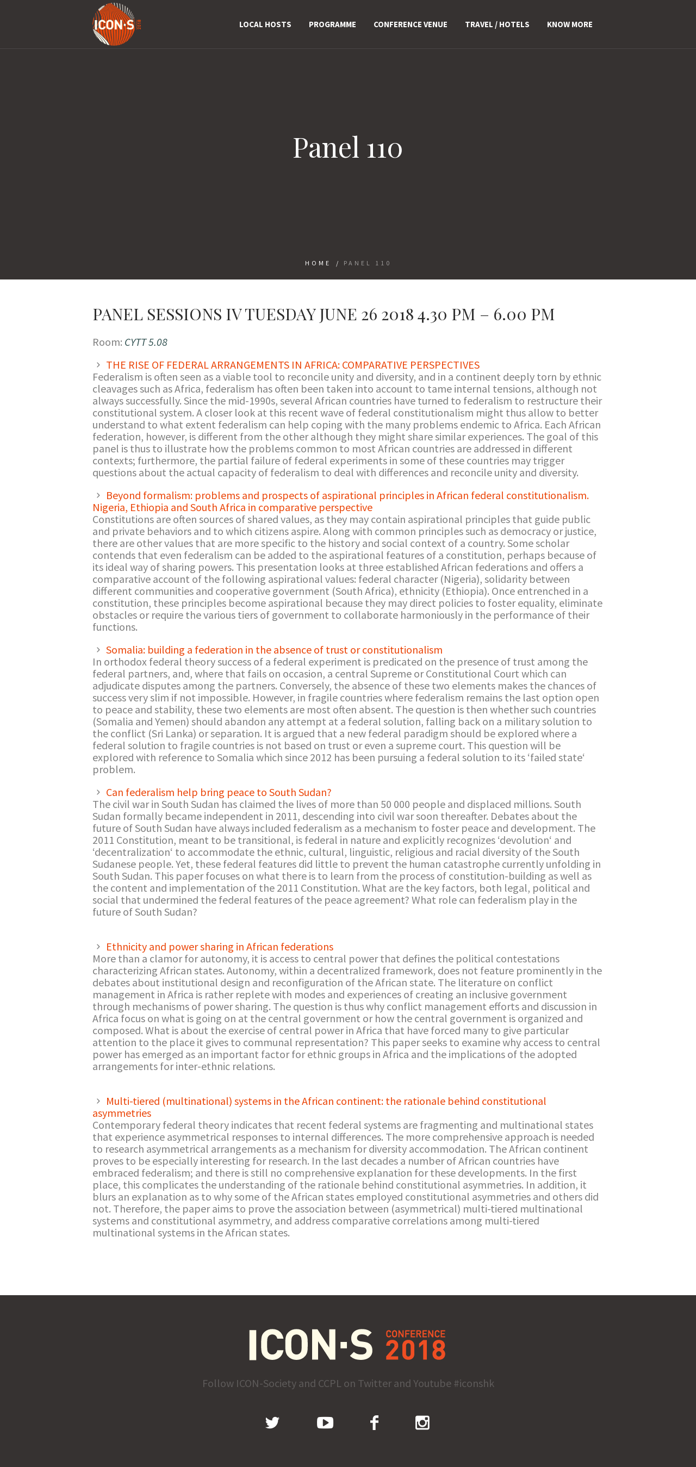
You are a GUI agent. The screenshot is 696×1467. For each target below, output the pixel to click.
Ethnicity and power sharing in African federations (219, 946)
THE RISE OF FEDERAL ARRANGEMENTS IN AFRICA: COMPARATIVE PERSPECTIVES (293, 364)
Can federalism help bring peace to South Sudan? (219, 792)
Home (318, 263)
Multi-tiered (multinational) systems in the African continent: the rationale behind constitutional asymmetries (319, 1107)
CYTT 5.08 (146, 342)
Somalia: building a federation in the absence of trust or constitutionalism (274, 649)
